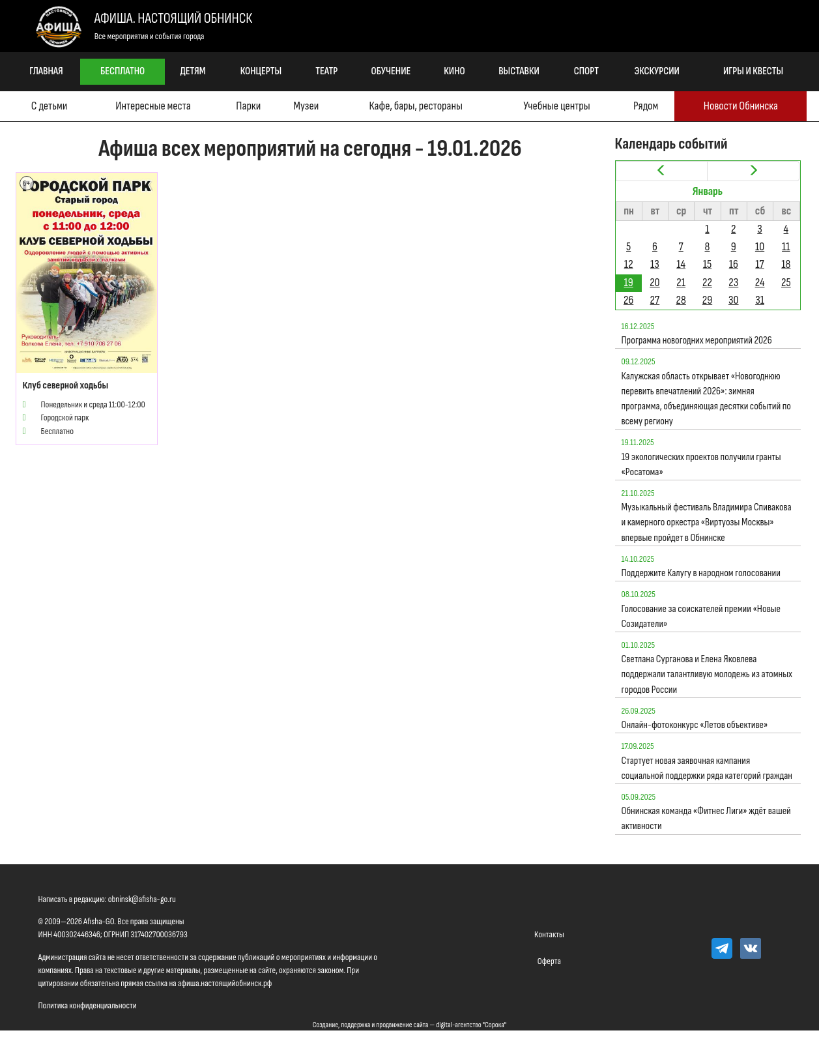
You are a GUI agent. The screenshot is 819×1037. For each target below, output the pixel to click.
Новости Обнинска (741, 106)
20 (654, 282)
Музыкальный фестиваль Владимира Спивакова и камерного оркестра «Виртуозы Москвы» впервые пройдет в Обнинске (707, 522)
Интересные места (152, 106)
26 (628, 300)
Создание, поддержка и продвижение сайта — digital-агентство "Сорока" (410, 1025)
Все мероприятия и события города (149, 36)
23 (733, 282)
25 (786, 282)
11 (786, 247)
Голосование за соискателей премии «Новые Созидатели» (701, 616)
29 (707, 300)
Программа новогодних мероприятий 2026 (697, 340)
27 (655, 300)
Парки (248, 106)
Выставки (518, 71)
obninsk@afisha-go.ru (142, 899)
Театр (326, 71)
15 (707, 264)
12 (628, 264)
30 (733, 300)
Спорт (586, 71)
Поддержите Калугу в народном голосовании (701, 573)
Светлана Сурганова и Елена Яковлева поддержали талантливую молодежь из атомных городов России (707, 674)
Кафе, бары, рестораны (416, 106)
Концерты (260, 71)
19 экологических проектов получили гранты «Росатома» (701, 464)
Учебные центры (556, 106)
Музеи (306, 106)
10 (759, 247)
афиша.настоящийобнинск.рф (225, 983)
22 (707, 282)
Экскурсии (657, 71)
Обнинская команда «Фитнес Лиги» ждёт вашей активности (706, 818)
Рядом (645, 106)
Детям (193, 71)
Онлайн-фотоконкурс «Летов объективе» (695, 725)
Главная (46, 71)
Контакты (549, 934)
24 (760, 282)
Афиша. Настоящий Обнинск (173, 18)
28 (681, 300)
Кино (454, 71)
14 (680, 264)
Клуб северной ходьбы (66, 385)
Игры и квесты (753, 71)
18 (785, 264)
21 (680, 282)
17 (759, 264)
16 (733, 264)
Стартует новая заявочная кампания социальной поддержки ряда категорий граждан (707, 768)
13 (654, 264)
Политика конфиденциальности (87, 1005)
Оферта (549, 961)
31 (759, 300)
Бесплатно (122, 71)
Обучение (391, 71)
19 (628, 282)
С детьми (49, 106)
